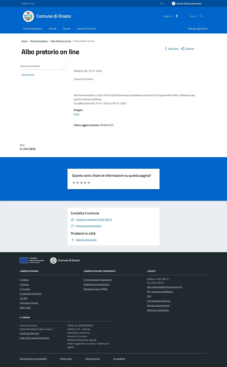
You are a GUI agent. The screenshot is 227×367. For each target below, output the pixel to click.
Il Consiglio (25, 289)
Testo (76, 114)
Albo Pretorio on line (61, 41)
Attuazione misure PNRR (95, 289)
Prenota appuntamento (158, 305)
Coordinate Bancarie (29, 333)
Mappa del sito (93, 358)
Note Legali (25, 307)
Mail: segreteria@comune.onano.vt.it (164, 287)
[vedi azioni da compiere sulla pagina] (171, 48)
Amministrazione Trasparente (97, 279)
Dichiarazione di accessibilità (33, 358)
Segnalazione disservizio (158, 301)
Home (24, 41)
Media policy (66, 358)
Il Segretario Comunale (31, 293)
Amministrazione (39, 41)
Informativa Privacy (29, 303)
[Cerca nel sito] (201, 16)
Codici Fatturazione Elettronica (34, 338)
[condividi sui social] (187, 48)
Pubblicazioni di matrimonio (96, 284)
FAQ (149, 296)
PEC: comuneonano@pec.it (160, 291)
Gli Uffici (24, 298)
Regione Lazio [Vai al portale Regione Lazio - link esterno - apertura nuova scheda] (28, 3)
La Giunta (24, 284)
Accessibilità (119, 358)
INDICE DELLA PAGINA (41, 66)
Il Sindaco (24, 279)
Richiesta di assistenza (158, 310)
